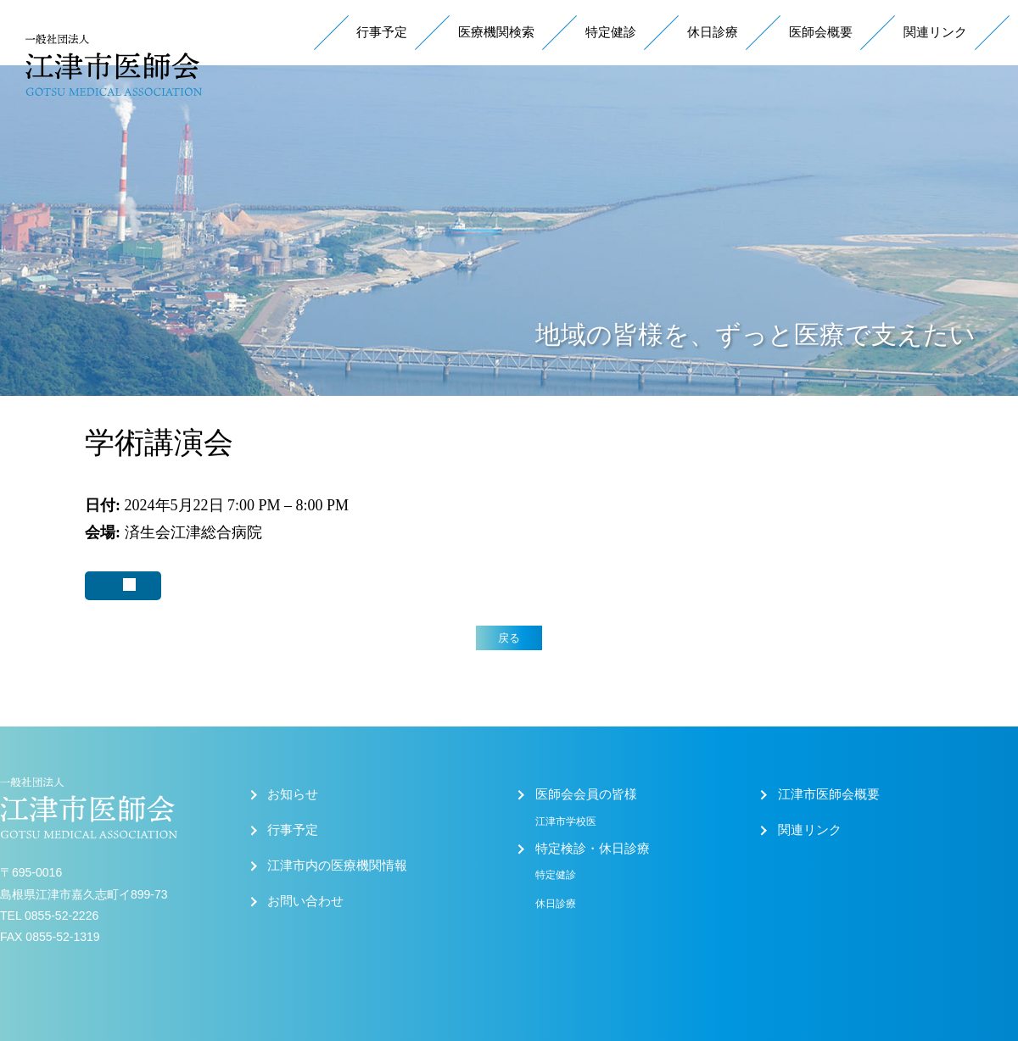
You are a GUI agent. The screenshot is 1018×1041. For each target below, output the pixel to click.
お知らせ (292, 794)
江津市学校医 (565, 821)
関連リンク (935, 32)
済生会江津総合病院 (193, 532)
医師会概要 (821, 32)
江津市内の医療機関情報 (337, 865)
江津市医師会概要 (829, 794)
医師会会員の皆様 (586, 794)
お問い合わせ (305, 901)
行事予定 (381, 32)
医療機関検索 (496, 32)
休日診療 (712, 32)
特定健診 (610, 32)
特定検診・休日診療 (592, 848)
